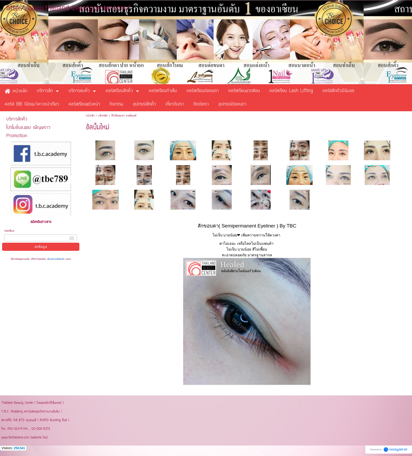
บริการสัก (102, 116)
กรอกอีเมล (9, 231)
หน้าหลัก (90, 116)
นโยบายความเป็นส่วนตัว (56, 259)
